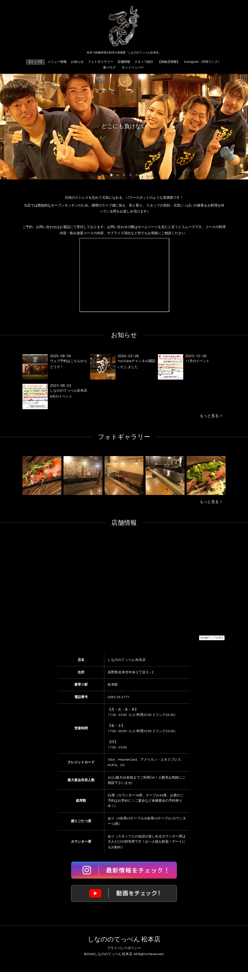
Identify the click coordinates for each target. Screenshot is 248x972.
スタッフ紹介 (143, 61)
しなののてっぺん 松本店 (124, 939)
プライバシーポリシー (124, 948)
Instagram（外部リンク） (202, 61)
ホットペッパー (134, 67)
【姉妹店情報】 (169, 61)
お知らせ (77, 61)
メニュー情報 (57, 61)
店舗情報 (123, 61)
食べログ (109, 67)
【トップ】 (35, 61)
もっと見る (211, 416)
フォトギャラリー (100, 61)
